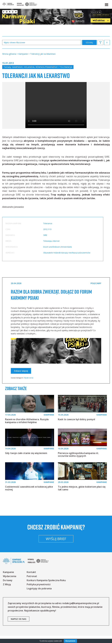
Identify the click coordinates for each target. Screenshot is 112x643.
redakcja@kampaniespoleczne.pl (80, 610)
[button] (106, 4)
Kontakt (31, 579)
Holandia (29, 67)
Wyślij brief (56, 545)
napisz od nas (18, 626)
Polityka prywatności (38, 591)
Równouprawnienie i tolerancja (54, 67)
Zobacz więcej (21, 378)
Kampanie (17, 67)
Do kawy (7, 587)
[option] (56, 112)
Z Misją (7, 591)
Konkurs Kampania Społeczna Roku (46, 587)
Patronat (32, 583)
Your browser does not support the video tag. (56, 112)
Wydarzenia (28, 385)
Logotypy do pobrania (39, 595)
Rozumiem (70, 641)
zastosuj (89, 42)
